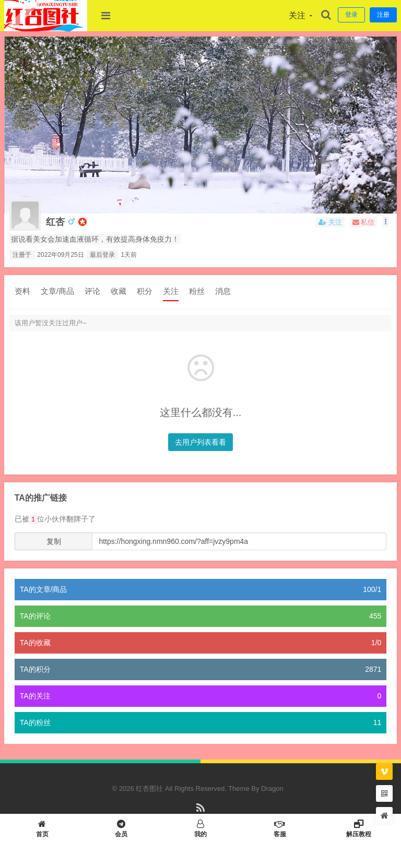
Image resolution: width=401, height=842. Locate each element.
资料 (22, 291)
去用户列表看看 (200, 442)
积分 (144, 291)
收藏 (118, 291)
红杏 (55, 222)
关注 (171, 291)
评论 (92, 291)
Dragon (272, 788)
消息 (223, 291)
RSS (201, 812)
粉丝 (197, 291)
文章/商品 (57, 291)
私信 (363, 222)
